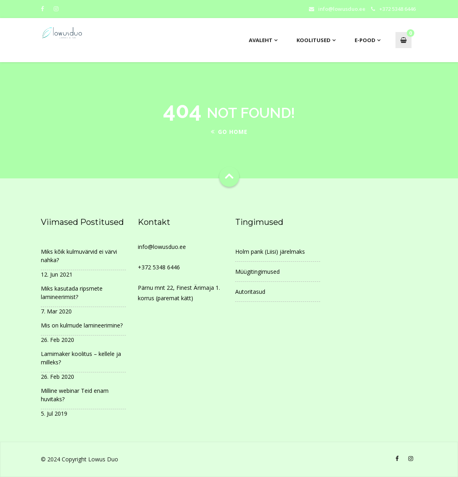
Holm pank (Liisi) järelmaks (270, 251)
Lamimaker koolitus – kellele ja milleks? (81, 358)
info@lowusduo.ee (341, 8)
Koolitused (314, 40)
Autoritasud (250, 291)
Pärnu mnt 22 (155, 287)
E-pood (365, 40)
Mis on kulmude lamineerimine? (82, 325)
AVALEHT (260, 40)
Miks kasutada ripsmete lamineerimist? (72, 293)
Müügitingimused (257, 271)
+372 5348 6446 (159, 267)
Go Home (229, 131)
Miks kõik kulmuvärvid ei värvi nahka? (79, 256)
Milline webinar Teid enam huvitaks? (75, 395)
